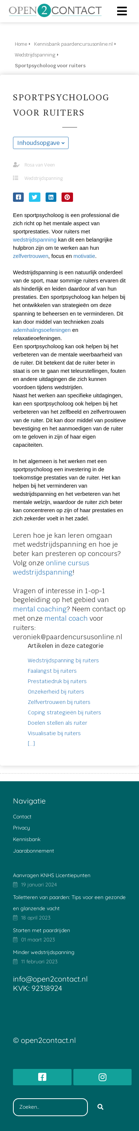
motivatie (84, 256)
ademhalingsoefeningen (42, 330)
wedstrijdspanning (34, 240)
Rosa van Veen (39, 165)
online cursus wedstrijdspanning (51, 567)
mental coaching (40, 609)
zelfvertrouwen (30, 256)
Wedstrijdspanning (43, 178)
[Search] (100, 1107)
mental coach (66, 618)
